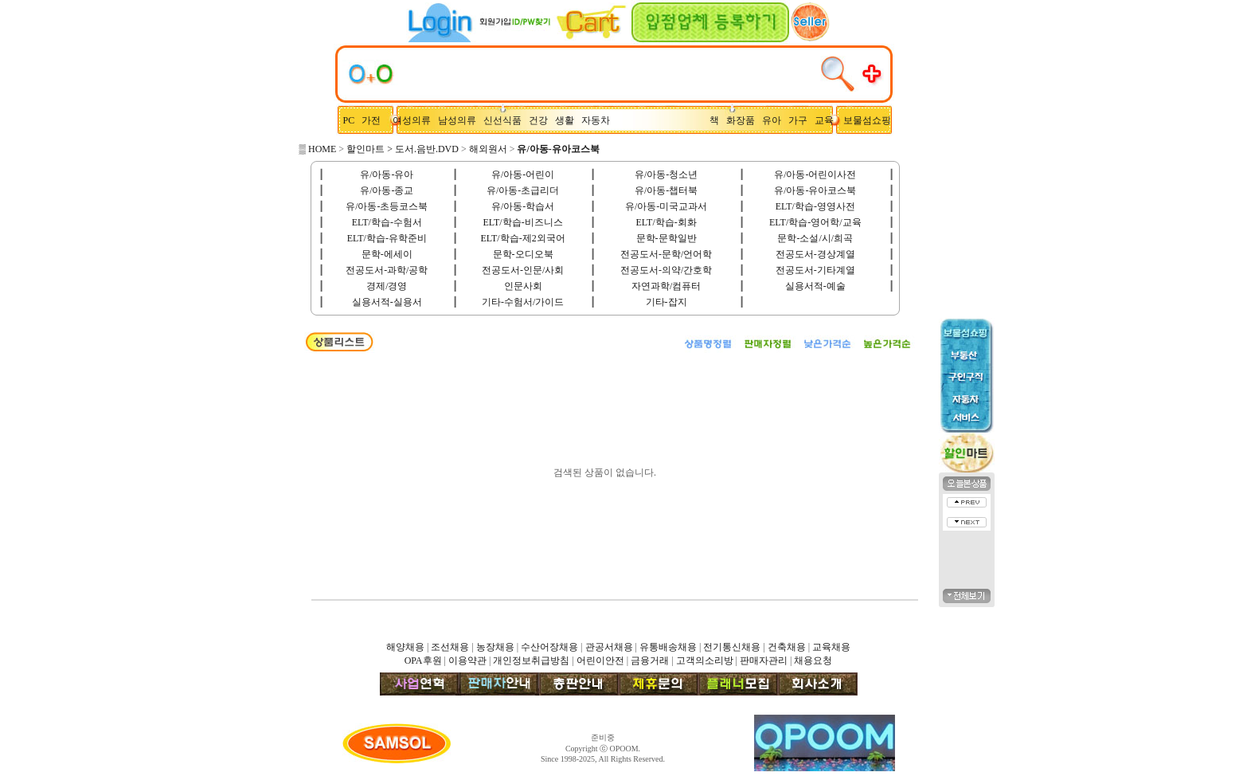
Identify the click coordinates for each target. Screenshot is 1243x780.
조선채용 (450, 647)
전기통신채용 (731, 647)
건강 (542, 120)
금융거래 (650, 660)
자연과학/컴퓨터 (666, 286)
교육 (828, 120)
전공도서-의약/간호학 (666, 270)
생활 (568, 120)
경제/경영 (386, 286)
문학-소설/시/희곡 (815, 238)
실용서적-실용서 (387, 302)
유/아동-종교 (386, 190)
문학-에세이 (387, 254)
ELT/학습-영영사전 (815, 206)
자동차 (598, 120)
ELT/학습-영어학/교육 (815, 222)
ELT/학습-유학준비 (387, 238)
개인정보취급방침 (531, 660)
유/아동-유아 (386, 174)
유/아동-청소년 (666, 174)
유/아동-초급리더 (523, 190)
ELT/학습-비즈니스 (522, 222)
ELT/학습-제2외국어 (522, 238)
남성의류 (460, 120)
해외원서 (488, 149)
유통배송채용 (668, 647)
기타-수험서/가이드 (523, 302)
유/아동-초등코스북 (387, 206)
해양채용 (405, 647)
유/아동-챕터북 (666, 190)
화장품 (744, 120)
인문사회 (523, 286)
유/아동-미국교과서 (666, 206)
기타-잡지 (666, 302)
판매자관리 (764, 660)
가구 (800, 120)
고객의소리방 (704, 660)
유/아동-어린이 (522, 174)
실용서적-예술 (815, 286)
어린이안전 (600, 660)
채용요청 (813, 660)
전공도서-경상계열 (815, 254)
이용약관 (467, 660)
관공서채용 (609, 647)
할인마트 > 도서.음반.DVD (402, 149)
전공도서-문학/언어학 (666, 254)
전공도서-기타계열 (815, 270)
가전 (375, 120)
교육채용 (831, 647)
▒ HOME (318, 149)
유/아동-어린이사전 (815, 174)
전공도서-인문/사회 (523, 270)
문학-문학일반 (666, 238)
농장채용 (495, 647)
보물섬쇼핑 (867, 120)
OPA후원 (423, 660)
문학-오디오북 (523, 254)
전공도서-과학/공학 (387, 270)
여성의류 (413, 120)
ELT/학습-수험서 (387, 222)
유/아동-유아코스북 (815, 190)
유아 (775, 120)
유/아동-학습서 (522, 206)
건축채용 (787, 647)
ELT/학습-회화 (666, 222)
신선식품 (504, 120)
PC (350, 120)
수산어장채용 (549, 647)
